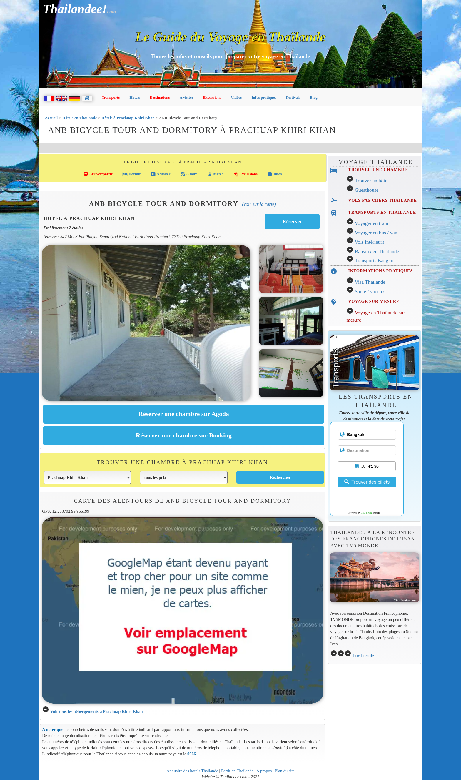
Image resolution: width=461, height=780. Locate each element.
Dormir (131, 174)
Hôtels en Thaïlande (79, 118)
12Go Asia (366, 512)
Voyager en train (371, 223)
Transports (111, 97)
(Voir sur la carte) (259, 204)
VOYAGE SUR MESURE (373, 301)
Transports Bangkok (375, 260)
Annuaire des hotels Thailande (192, 771)
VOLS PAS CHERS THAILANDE (382, 200)
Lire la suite (363, 655)
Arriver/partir (98, 174)
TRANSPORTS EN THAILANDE (382, 212)
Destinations (160, 97)
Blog (313, 97)
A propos (264, 771)
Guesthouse (367, 190)
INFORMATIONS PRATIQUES (380, 270)
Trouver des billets (367, 482)
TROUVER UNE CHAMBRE (377, 169)
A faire (188, 174)
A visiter (186, 97)
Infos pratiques (264, 97)
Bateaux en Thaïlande (377, 251)
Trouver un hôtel (372, 180)
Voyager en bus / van (376, 232)
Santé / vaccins (370, 291)
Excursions (212, 97)
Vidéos (236, 97)
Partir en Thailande (237, 771)
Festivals (293, 97)
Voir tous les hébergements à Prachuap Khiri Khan (96, 711)
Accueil (51, 118)
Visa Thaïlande (370, 282)
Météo (215, 174)
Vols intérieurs (369, 242)
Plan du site (284, 771)
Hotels (135, 97)
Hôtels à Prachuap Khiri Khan (128, 118)
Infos (274, 174)
